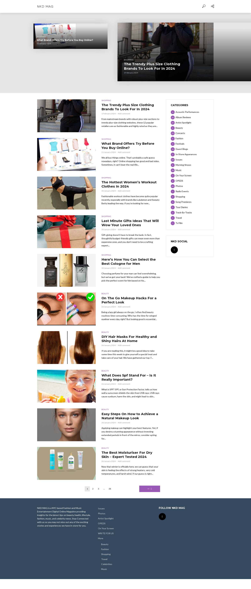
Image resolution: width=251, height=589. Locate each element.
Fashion (105, 559)
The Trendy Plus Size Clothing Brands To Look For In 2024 (115, 71)
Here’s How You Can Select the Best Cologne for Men (199, 72)
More (100, 548)
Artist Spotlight (106, 528)
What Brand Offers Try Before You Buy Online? (49, 39)
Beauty (105, 296)
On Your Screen (106, 538)
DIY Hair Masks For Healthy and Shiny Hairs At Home (129, 342)
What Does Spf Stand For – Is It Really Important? (128, 380)
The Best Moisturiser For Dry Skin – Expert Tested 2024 (126, 466)
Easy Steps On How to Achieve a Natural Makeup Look (128, 421)
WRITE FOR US (106, 543)
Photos (101, 523)
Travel (104, 569)
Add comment (124, 120)
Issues (101, 518)
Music (104, 579)
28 (110, 498)
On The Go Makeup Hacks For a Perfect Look (127, 303)
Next (148, 498)
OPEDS (101, 533)
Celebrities (106, 574)
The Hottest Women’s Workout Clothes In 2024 (50, 73)
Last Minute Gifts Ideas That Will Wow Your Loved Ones (198, 37)
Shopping (88, 65)
